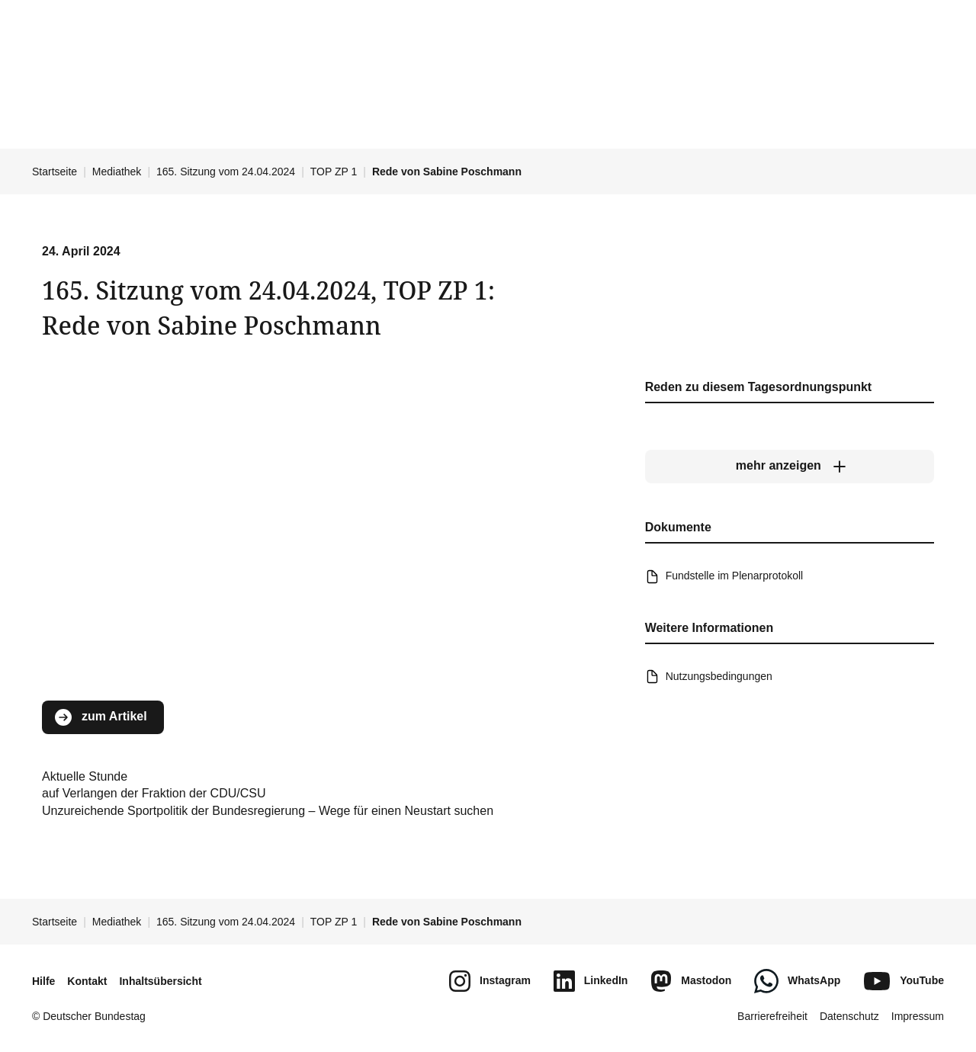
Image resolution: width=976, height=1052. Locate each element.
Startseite (54, 171)
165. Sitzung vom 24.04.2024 (225, 171)
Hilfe (43, 981)
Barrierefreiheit (772, 1016)
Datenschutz (849, 1016)
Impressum (917, 1016)
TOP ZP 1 (333, 171)
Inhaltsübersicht (160, 981)
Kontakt (87, 981)
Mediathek (117, 171)
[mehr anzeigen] (789, 466)
